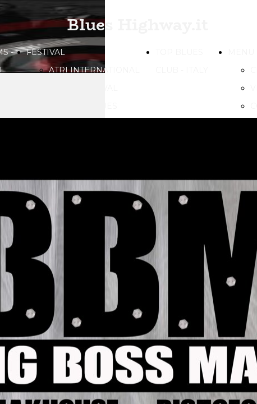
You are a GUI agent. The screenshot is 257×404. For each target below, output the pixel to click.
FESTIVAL (45, 52)
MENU (241, 52)
